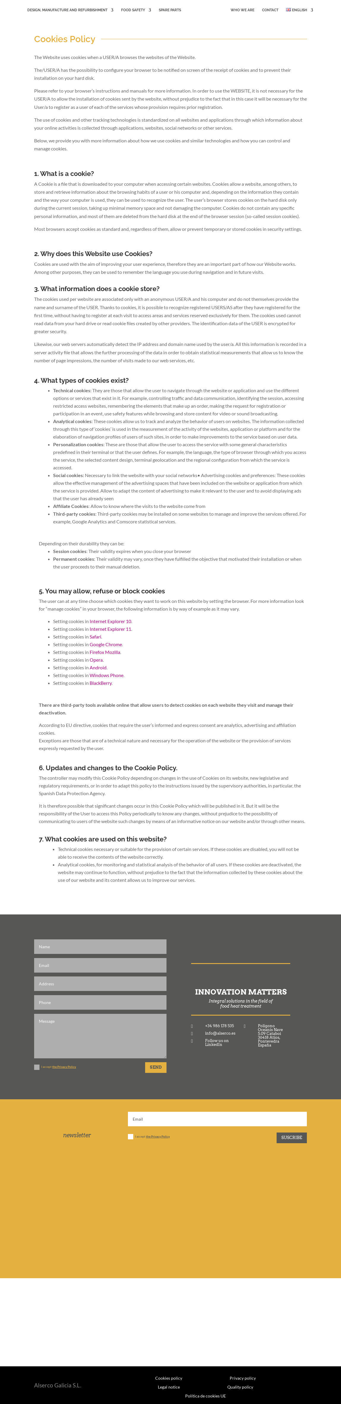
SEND (156, 1067)
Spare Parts (169, 10)
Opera (96, 660)
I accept (55, 1067)
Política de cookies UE (205, 1395)
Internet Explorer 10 (110, 621)
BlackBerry (101, 683)
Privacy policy (243, 1378)
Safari (95, 636)
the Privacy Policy (64, 1066)
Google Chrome (106, 644)
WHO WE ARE (244, 10)
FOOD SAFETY (132, 10)
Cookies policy (168, 1378)
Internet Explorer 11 (110, 629)
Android (98, 667)
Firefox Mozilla (105, 652)
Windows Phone (106, 675)
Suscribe (291, 1137)
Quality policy (240, 1386)
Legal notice (169, 1386)
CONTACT (271, 10)
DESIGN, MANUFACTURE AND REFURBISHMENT (66, 10)
